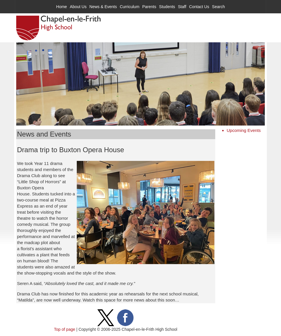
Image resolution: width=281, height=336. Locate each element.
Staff (182, 6)
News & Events (103, 6)
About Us (78, 6)
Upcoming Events (244, 130)
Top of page (64, 329)
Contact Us (199, 6)
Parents (149, 6)
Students (167, 6)
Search (218, 6)
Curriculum (129, 6)
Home (61, 6)
